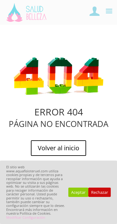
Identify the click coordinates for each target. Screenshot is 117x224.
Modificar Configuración (25, 217)
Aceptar (78, 192)
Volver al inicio (58, 148)
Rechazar (99, 192)
